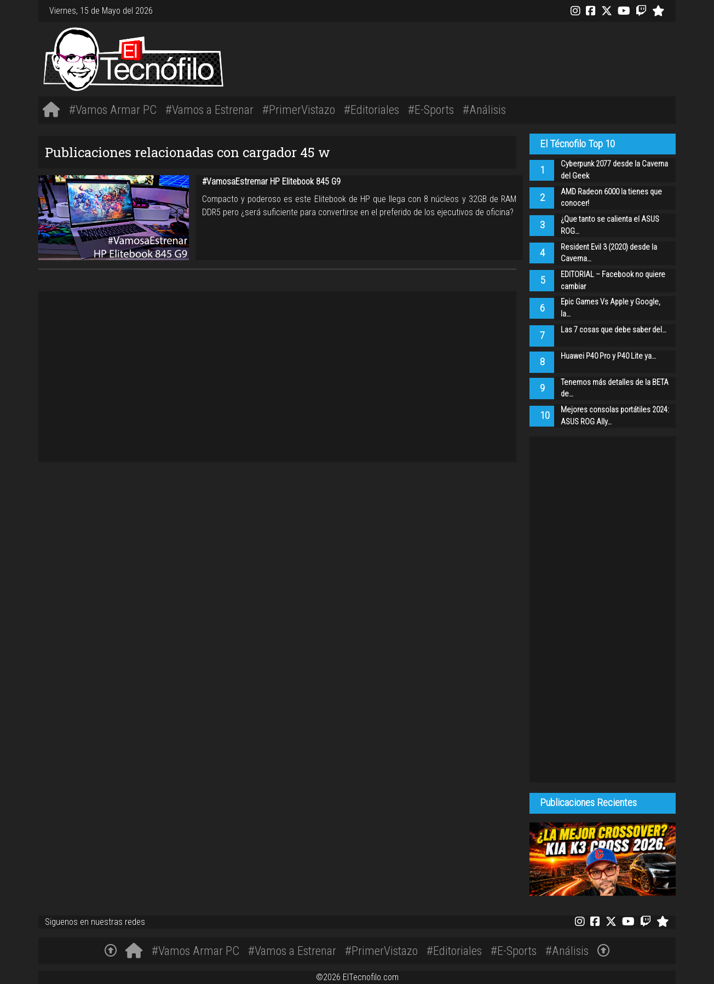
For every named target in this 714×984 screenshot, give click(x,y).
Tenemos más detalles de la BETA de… (615, 388)
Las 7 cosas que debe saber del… (613, 330)
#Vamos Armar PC (113, 109)
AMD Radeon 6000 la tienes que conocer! (611, 198)
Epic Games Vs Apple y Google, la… (610, 308)
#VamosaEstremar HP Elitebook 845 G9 (271, 181)
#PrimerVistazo (298, 109)
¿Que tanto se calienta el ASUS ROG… (610, 225)
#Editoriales (371, 109)
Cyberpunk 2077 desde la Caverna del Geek (614, 170)
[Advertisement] (490, 57)
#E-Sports (431, 109)
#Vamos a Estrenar (209, 109)
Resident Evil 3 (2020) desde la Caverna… (609, 253)
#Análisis (484, 109)
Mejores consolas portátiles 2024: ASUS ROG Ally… (615, 416)
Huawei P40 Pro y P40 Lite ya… (608, 356)
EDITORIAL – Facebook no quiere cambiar (613, 280)
